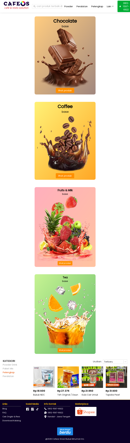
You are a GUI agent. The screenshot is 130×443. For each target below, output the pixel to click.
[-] (27, 409)
